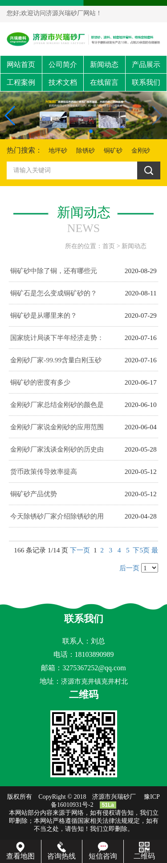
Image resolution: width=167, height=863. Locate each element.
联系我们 (146, 82)
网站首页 (21, 64)
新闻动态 (104, 64)
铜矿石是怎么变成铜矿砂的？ (53, 293)
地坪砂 (58, 150)
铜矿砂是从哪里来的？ (43, 315)
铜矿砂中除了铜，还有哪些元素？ (53, 274)
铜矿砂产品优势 (33, 494)
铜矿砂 (113, 150)
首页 (108, 246)
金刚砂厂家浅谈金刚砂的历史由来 (57, 453)
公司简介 (63, 64)
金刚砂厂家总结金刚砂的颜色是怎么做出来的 (57, 408)
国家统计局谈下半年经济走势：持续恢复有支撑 (57, 341)
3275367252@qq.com (94, 668)
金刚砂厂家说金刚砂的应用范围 (57, 427)
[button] (76, 131)
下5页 (141, 550)
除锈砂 (85, 150)
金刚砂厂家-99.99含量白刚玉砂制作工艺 (56, 363)
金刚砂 (140, 150)
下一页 (80, 550)
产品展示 (146, 64)
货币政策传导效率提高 (43, 471)
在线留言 (104, 82)
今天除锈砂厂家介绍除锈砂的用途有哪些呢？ (57, 519)
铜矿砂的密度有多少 (40, 382)
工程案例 (21, 82)
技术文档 (63, 82)
